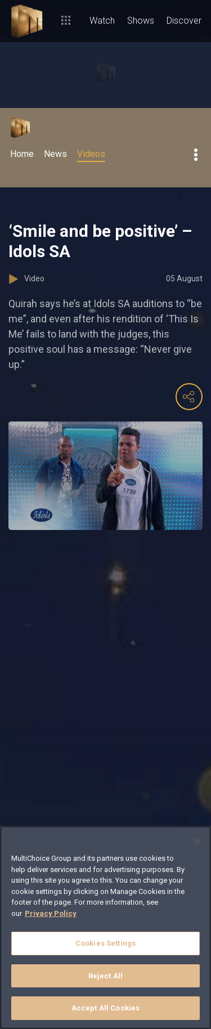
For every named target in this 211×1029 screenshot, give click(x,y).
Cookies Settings (105, 943)
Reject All (105, 976)
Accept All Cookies (105, 1008)
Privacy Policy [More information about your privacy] (51, 913)
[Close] (197, 841)
